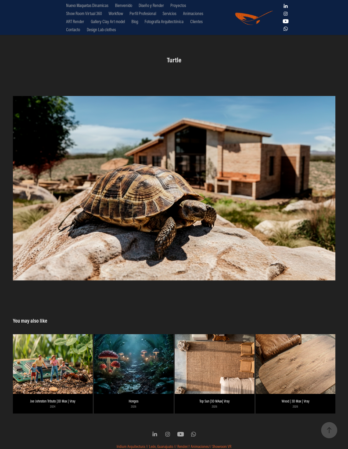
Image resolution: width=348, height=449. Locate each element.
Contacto (73, 29)
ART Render (75, 21)
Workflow (116, 13)
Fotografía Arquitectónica (164, 21)
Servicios (169, 13)
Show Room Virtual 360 (84, 13)
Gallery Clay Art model (108, 21)
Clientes (196, 21)
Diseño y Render (151, 5)
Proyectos (178, 5)
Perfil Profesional (143, 13)
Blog (134, 21)
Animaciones (193, 13)
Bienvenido (123, 5)
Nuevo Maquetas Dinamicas (87, 5)
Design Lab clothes (101, 29)
